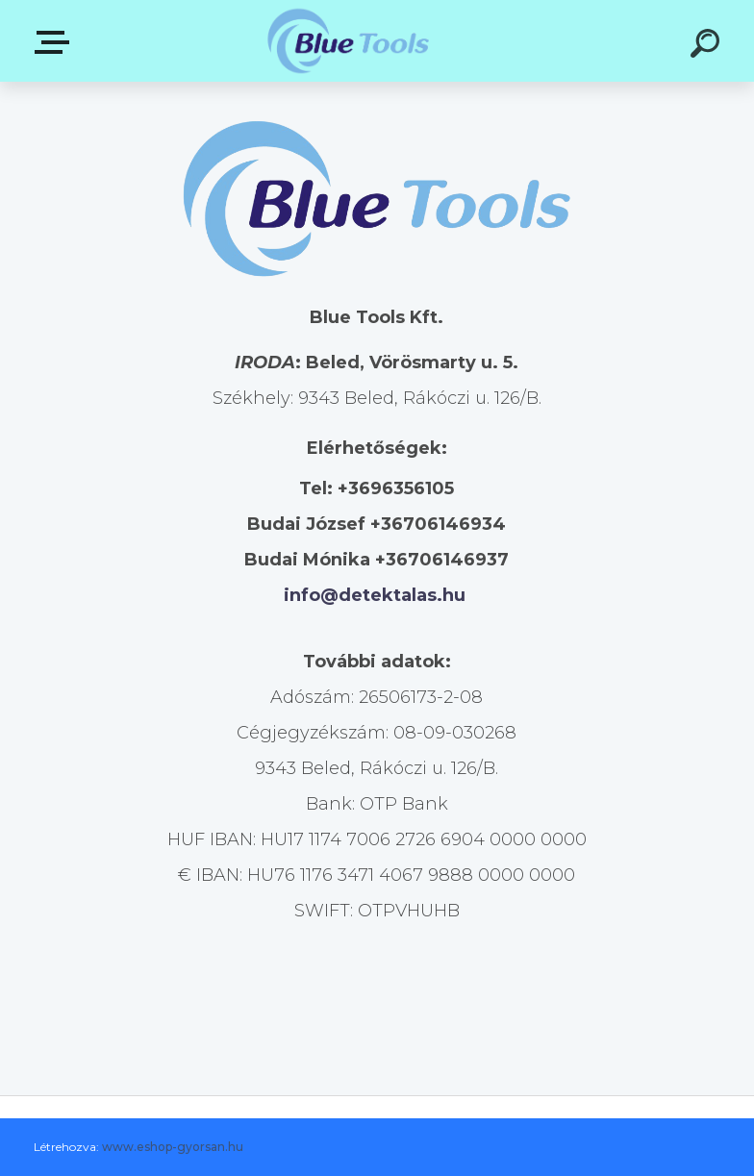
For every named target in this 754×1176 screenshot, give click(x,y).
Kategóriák (56, 42)
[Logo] (348, 41)
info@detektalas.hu (374, 595)
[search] (708, 46)
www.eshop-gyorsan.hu (172, 1146)
